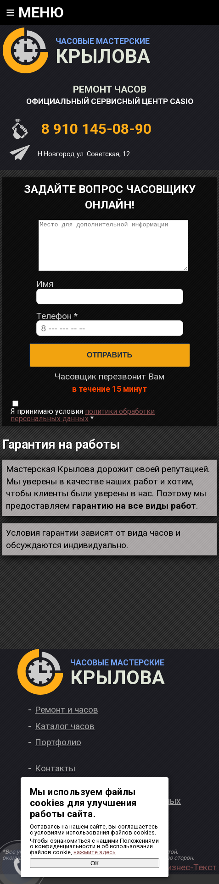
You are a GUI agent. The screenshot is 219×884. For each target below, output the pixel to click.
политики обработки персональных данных (83, 425)
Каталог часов (65, 735)
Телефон (57, 325)
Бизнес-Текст (189, 877)
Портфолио (58, 752)
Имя (44, 293)
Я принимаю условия (83, 424)
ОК (94, 863)
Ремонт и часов (66, 719)
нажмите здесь (94, 852)
